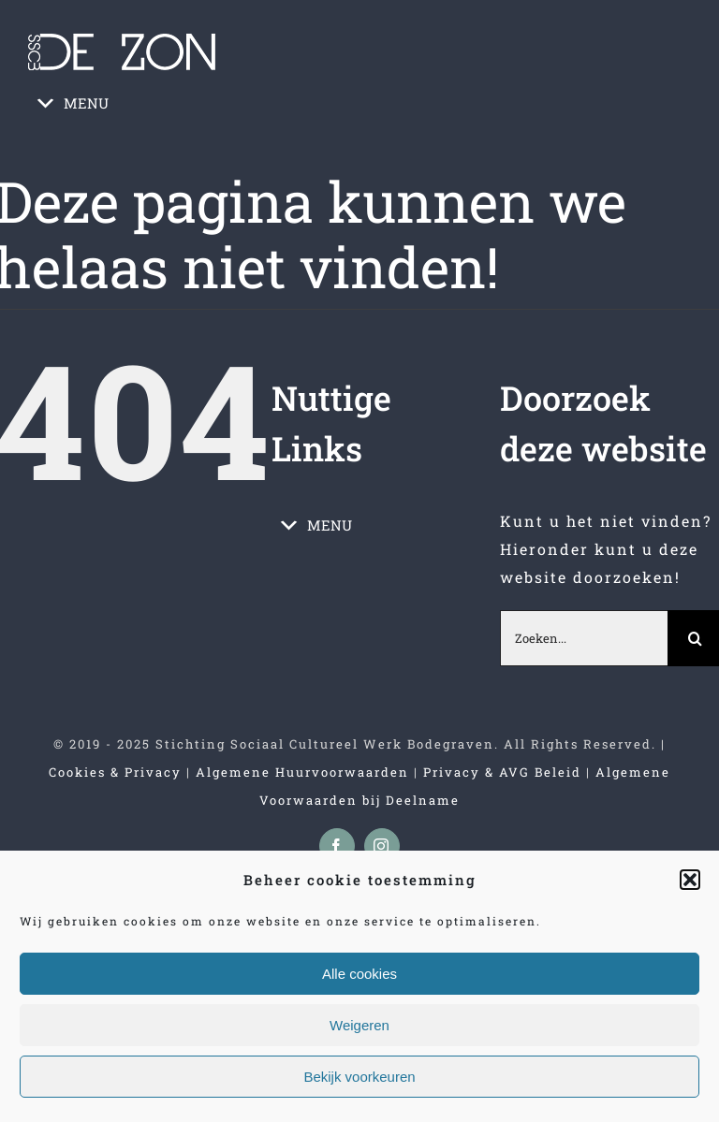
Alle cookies (359, 974)
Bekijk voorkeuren (359, 1077)
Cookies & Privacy (115, 772)
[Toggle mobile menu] (680, 151)
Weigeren (359, 1025)
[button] (690, 879)
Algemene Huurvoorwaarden (302, 772)
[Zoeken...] (584, 638)
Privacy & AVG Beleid (502, 772)
